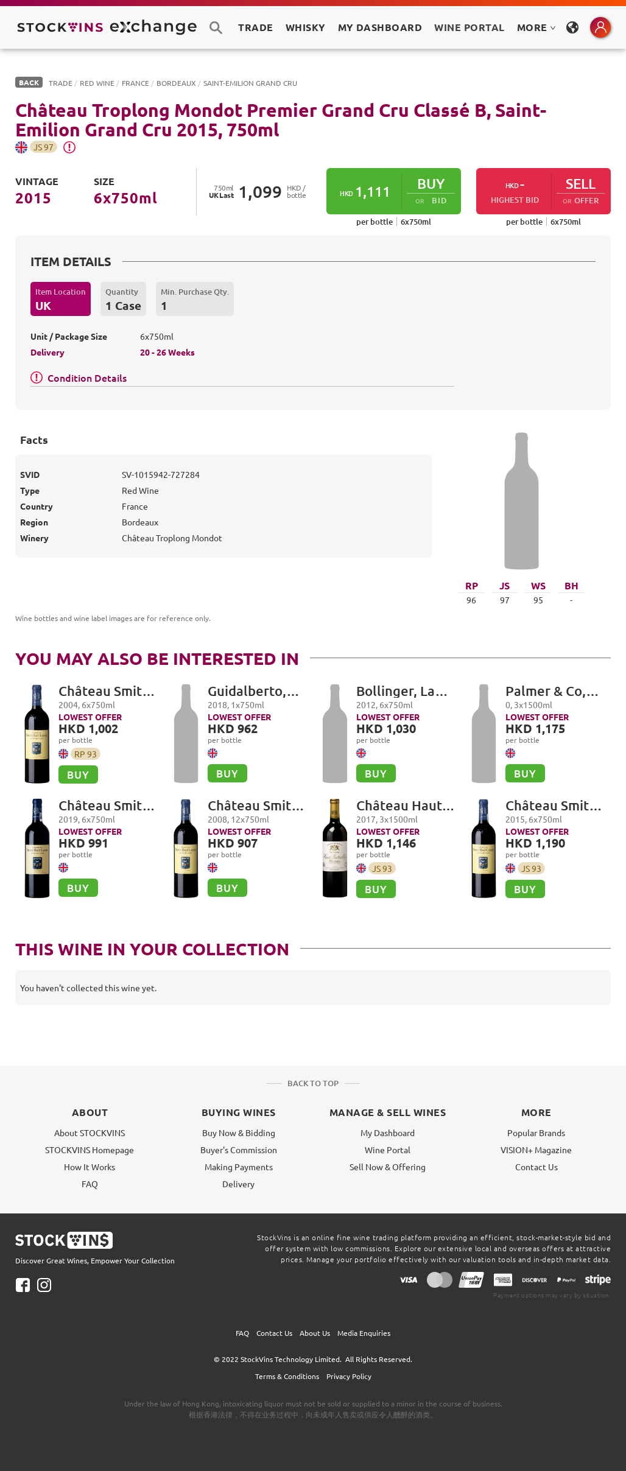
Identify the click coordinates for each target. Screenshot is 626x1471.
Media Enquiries (363, 1333)
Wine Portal (469, 27)
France (135, 83)
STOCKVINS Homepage (89, 1149)
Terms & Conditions (287, 1376)
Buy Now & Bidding (238, 1132)
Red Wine (97, 83)
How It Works (89, 1166)
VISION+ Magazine (536, 1149)
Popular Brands (536, 1132)
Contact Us (536, 1166)
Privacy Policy (348, 1376)
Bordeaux (176, 83)
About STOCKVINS (89, 1132)
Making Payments (239, 1166)
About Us (315, 1333)
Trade (60, 83)
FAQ (90, 1183)
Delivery (238, 1183)
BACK (29, 82)
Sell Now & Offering (388, 1166)
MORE (536, 27)
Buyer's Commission (238, 1149)
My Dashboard (387, 1132)
